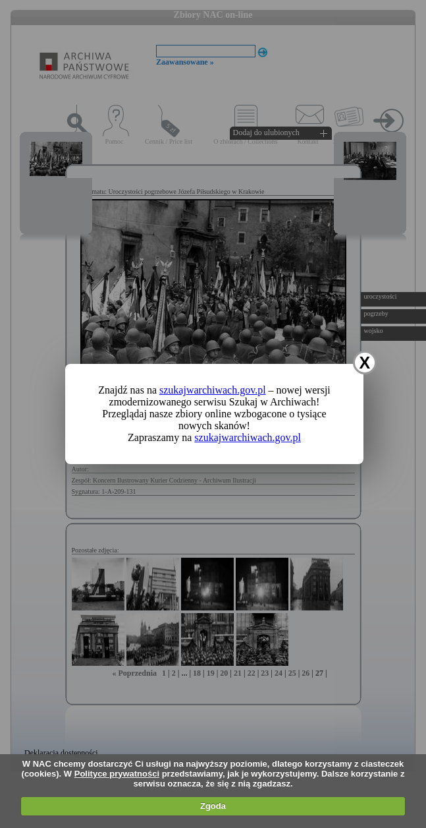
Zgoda (213, 806)
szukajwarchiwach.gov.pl (212, 390)
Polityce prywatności (116, 774)
